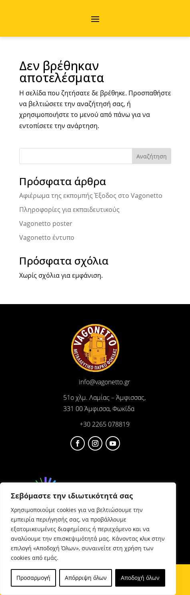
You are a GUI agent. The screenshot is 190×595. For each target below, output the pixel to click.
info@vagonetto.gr (104, 382)
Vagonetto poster (45, 223)
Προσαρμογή (33, 577)
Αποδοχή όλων (140, 577)
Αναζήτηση (151, 156)
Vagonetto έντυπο (46, 237)
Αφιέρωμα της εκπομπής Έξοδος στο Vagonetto (90, 195)
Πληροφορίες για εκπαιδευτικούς (69, 209)
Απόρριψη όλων (86, 577)
